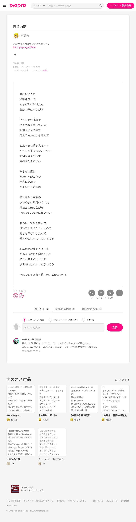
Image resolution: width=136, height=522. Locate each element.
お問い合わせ (97, 501)
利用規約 (61, 501)
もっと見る (122, 380)
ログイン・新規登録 (120, 5)
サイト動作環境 (13, 501)
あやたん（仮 (28, 339)
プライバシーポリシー (78, 501)
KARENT (125, 501)
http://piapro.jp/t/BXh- (24, 47)
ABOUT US (11, 505)
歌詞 (45, 70)
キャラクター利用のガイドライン (39, 501)
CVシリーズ (112, 501)
